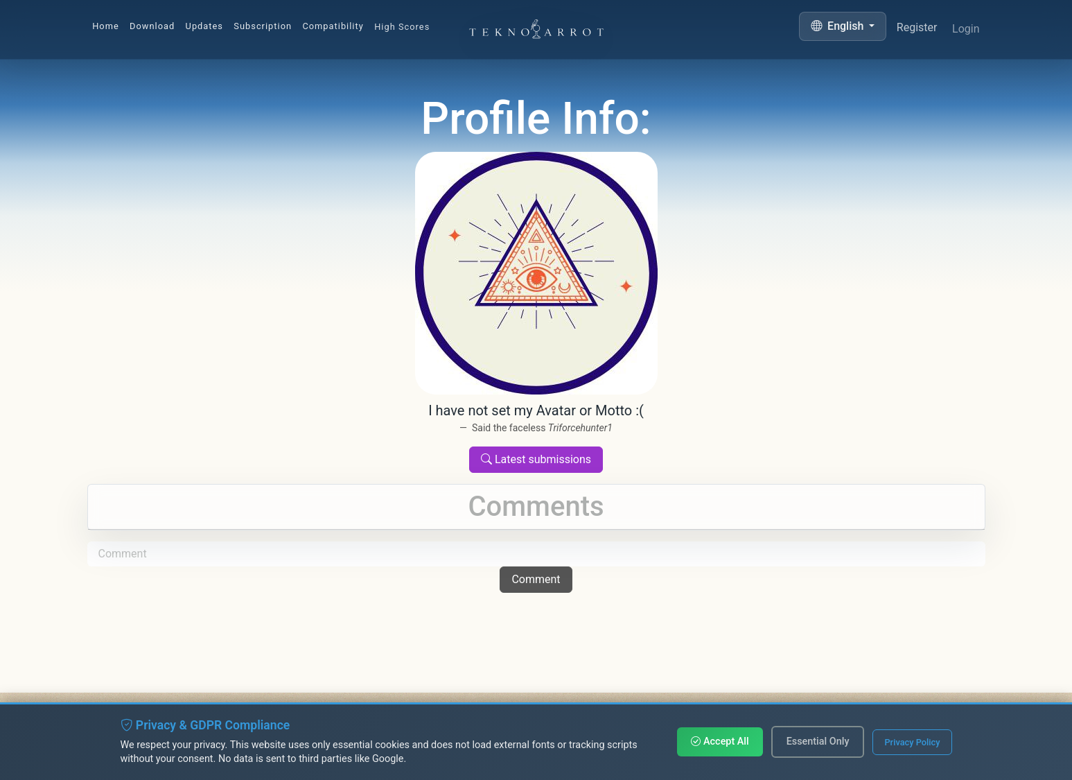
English (838, 26)
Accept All (719, 741)
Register (917, 30)
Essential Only (818, 741)
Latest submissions (536, 459)
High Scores (402, 29)
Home (105, 26)
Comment (535, 579)
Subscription (263, 26)
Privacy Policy (912, 742)
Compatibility (332, 27)
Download (152, 26)
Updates (204, 26)
